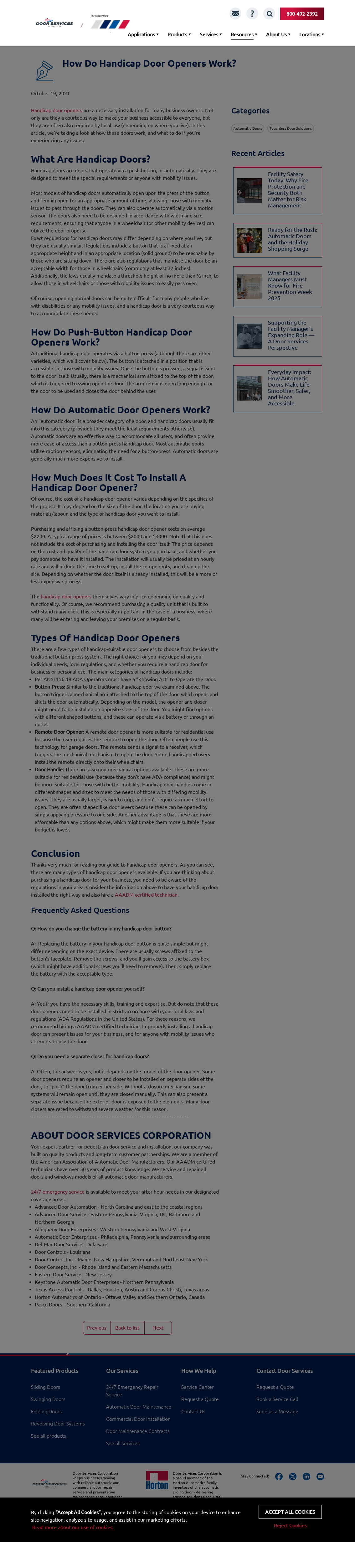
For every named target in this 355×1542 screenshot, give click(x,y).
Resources (242, 34)
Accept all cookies (290, 1512)
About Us (276, 34)
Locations (309, 34)
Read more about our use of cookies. (73, 1527)
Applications (141, 34)
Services (209, 34)
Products (177, 34)
